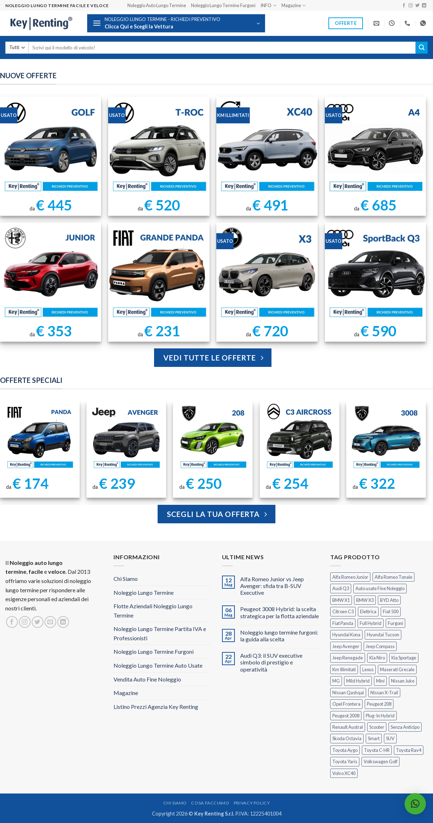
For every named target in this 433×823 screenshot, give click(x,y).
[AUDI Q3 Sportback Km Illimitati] (375, 273)
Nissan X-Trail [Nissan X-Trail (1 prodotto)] (384, 692)
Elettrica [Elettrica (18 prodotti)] (368, 611)
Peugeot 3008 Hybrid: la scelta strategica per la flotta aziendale (279, 612)
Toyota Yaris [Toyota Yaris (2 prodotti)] (344, 761)
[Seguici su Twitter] (417, 5)
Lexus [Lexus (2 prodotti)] (368, 669)
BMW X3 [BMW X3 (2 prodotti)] (365, 600)
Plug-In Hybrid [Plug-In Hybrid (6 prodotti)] (380, 715)
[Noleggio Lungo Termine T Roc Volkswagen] (159, 147)
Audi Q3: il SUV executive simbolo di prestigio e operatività (271, 662)
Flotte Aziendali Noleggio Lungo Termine (152, 611)
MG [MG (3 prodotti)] (336, 681)
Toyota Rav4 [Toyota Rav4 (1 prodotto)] (408, 750)
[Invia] (422, 48)
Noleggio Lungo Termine (143, 592)
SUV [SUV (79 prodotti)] (390, 738)
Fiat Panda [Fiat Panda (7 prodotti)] (342, 623)
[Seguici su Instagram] (410, 5)
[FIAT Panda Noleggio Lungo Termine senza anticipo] (39, 437)
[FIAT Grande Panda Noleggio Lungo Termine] (159, 273)
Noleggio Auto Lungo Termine (156, 5)
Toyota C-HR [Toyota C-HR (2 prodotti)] (377, 750)
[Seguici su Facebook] (404, 5)
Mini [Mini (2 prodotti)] (380, 681)
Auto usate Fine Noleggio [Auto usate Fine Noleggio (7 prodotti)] (380, 588)
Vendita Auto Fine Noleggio (147, 679)
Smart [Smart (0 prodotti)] (374, 738)
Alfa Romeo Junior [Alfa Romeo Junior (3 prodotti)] (350, 577)
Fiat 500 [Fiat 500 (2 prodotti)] (390, 611)
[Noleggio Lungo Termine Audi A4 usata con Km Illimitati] (375, 147)
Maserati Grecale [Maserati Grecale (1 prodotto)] (397, 669)
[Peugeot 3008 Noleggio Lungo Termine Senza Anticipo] (386, 437)
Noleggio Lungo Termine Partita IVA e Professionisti (159, 633)
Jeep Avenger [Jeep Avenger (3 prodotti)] (345, 646)
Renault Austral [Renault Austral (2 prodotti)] (347, 727)
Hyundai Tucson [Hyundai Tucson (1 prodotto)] (383, 634)
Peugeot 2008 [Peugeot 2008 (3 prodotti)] (345, 715)
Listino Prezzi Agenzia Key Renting (155, 706)
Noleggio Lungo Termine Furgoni (223, 5)
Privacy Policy (252, 803)
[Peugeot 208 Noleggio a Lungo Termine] (213, 437)
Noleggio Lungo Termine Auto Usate (157, 665)
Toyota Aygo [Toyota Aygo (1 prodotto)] (345, 750)
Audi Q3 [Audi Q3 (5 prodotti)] (340, 588)
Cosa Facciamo (210, 803)
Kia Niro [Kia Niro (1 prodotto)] (377, 658)
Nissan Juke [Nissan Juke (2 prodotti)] (402, 681)
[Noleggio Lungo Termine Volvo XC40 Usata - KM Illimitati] (267, 147)
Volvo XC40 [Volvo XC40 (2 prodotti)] (343, 773)
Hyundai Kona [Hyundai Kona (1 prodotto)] (346, 634)
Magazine (293, 5)
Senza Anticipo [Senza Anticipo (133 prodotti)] (405, 727)
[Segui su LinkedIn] (424, 5)
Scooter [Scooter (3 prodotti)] (376, 727)
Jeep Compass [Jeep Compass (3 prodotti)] (380, 646)
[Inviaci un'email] (50, 622)
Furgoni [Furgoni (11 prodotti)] (395, 623)
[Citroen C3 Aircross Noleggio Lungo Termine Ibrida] (299, 437)
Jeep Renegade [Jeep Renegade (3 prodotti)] (347, 658)
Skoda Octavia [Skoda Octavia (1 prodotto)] (346, 738)
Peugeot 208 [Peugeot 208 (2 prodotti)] (379, 704)
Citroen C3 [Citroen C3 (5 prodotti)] (343, 611)
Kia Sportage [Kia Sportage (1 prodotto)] (403, 658)
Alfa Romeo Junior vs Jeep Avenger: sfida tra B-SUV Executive (272, 586)
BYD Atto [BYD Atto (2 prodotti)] (389, 600)
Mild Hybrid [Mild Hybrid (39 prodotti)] (358, 681)
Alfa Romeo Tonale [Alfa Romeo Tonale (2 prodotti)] (393, 577)
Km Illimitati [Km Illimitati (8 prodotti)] (344, 669)
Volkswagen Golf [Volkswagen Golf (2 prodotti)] (380, 761)
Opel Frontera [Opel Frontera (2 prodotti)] (346, 704)
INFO (268, 5)
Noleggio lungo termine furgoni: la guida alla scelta (279, 635)
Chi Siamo (125, 578)
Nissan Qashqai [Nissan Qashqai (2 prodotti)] (348, 692)
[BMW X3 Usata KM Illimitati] (267, 273)
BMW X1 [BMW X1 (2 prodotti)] (341, 600)
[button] (176, 23)
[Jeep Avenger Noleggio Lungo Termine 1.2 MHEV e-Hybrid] (126, 437)
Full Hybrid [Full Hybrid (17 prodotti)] (370, 623)
